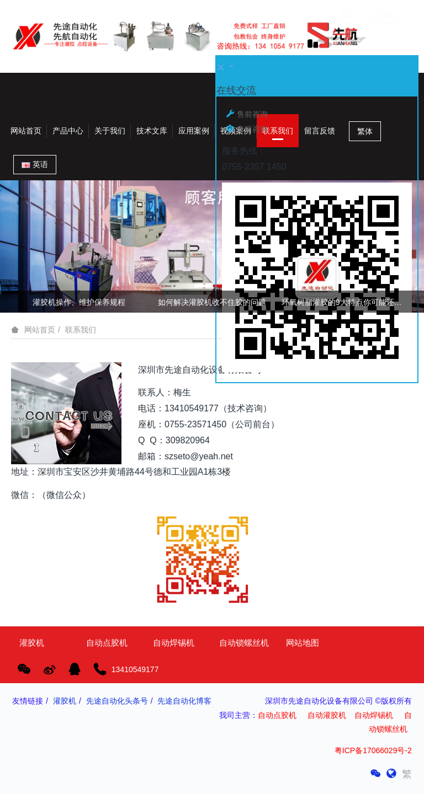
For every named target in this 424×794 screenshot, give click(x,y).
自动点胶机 (277, 715)
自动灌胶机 (327, 715)
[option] (212, 246)
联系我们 (80, 329)
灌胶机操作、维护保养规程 (79, 302)
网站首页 (25, 130)
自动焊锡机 (373, 715)
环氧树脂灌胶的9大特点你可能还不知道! (345, 302)
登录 (348, 14)
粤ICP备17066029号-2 (373, 750)
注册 (383, 14)
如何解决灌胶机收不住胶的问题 (212, 302)
